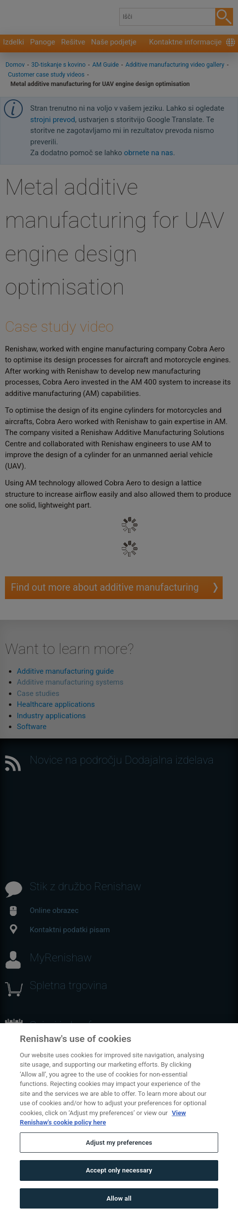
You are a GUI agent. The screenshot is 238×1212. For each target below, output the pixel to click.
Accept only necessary (119, 1188)
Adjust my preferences (119, 1160)
